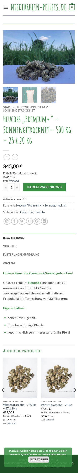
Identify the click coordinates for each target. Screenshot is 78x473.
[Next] (74, 398)
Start (7, 107)
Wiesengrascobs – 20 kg (56, 405)
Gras (30, 212)
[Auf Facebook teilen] (14, 221)
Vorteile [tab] (9, 246)
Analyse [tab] (9, 262)
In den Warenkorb (44, 187)
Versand (14, 180)
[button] (5, 7)
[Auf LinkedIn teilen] (44, 221)
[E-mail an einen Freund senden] (29, 221)
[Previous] (3, 398)
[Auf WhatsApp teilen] (7, 221)
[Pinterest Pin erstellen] (36, 221)
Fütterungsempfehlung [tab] (21, 254)
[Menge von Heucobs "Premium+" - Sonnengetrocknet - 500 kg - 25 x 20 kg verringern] (5, 187)
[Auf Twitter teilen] (22, 221)
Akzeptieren (39, 459)
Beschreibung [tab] (13, 237)
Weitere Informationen (54, 454)
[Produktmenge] (11, 187)
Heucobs (40, 212)
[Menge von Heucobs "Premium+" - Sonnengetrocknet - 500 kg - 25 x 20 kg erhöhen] (17, 187)
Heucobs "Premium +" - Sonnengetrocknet (26, 109)
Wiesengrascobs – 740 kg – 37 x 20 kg (19, 406)
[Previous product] (15, 157)
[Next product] (7, 157)
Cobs (23, 212)
